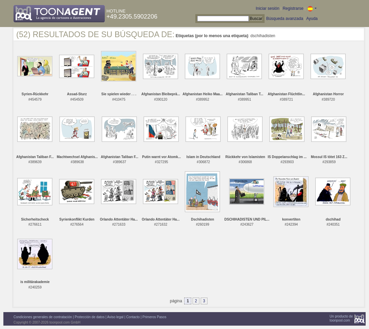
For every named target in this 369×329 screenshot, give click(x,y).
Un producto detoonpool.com (341, 318)
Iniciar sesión (267, 8)
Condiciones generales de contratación (43, 317)
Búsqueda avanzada (284, 18)
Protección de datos (89, 317)
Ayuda (312, 18)
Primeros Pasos (155, 317)
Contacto (133, 317)
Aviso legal (115, 317)
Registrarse (292, 8)
